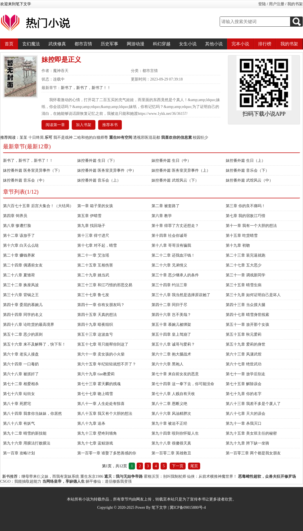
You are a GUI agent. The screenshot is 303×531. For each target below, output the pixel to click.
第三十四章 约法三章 (169, 285)
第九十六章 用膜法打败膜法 (26, 443)
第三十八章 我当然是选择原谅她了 (181, 295)
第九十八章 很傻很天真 (171, 443)
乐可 (48, 137)
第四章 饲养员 (15, 216)
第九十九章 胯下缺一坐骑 (247, 443)
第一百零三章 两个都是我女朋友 (253, 453)
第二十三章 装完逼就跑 (245, 255)
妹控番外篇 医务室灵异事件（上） (181, 170)
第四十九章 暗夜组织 (95, 325)
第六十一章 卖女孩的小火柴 (101, 354)
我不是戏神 (63, 137)
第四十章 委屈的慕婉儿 (23, 305)
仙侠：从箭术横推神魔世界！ (212, 476)
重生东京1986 (91, 476)
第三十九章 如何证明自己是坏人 (253, 295)
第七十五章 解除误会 (243, 384)
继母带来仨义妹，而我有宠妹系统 (50, 476)
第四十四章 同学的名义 (23, 315)
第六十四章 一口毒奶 (21, 364)
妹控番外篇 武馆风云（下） (175, 180)
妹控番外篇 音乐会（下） (247, 170)
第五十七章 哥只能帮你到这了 (102, 344)
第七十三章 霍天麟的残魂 (99, 384)
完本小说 (240, 43)
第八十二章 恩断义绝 (169, 404)
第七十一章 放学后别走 (245, 374)
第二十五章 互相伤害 (95, 265)
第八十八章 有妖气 (19, 423)
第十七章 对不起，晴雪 (97, 245)
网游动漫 (135, 43)
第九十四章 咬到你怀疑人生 (175, 433)
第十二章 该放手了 (19, 235)
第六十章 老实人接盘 (21, 354)
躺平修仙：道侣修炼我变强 (109, 481)
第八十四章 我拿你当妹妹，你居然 (32, 414)
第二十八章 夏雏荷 (19, 275)
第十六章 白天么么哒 (21, 245)
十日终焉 (36, 137)
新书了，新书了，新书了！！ (86, 88)
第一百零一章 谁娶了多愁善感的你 (106, 453)
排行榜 (264, 43)
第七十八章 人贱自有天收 (173, 394)
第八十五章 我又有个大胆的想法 (104, 414)
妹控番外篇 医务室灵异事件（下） (32, 170)
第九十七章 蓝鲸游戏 (95, 443)
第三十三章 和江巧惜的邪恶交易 (104, 285)
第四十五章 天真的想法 (97, 315)
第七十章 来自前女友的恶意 (175, 374)
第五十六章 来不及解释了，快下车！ (34, 344)
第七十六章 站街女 (19, 394)
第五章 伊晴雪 (89, 216)
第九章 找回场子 (91, 226)
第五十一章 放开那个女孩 (247, 325)
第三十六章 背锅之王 (21, 295)
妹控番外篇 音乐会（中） (24, 180)
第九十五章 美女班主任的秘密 (251, 433)
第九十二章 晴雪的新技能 (24, 433)
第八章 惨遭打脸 (17, 226)
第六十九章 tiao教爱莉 (96, 374)
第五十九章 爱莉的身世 (245, 344)
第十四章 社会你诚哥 (169, 235)
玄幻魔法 (31, 43)
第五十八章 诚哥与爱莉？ (173, 344)
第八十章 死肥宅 (17, 404)
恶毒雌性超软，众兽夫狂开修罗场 (267, 476)
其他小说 (214, 43)
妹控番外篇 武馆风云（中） (249, 180)
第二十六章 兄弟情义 (169, 265)
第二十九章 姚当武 (93, 275)
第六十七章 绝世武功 (243, 364)
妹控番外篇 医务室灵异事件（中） (106, 170)
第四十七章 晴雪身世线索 (247, 315)
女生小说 (188, 43)
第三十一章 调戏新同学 (245, 275)
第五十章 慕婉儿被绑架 (171, 325)
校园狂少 (200, 137)
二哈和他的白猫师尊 (90, 137)
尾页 (194, 466)
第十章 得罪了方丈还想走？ (175, 226)
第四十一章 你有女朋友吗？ (101, 305)
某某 (23, 137)
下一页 (177, 466)
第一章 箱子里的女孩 (95, 206)
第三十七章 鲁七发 (93, 295)
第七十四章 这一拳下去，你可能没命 (183, 384)
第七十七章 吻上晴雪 (95, 394)
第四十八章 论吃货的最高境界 (28, 325)
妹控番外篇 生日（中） (171, 161)
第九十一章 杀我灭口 (243, 423)
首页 (9, 43)
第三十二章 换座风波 (21, 285)
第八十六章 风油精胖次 (171, 414)
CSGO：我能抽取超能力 (20, 481)
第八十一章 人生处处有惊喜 (101, 404)
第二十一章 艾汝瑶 (93, 255)
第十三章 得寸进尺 (93, 235)
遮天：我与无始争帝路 (123, 476)
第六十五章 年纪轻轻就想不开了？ (106, 364)
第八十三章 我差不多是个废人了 (253, 404)
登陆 (262, 4)
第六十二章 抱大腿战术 (171, 354)
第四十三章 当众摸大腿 (245, 305)
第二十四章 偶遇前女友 (23, 265)
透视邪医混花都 (146, 137)
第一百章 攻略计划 (19, 453)
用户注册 (276, 4)
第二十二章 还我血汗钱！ (173, 255)
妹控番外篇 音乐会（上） (99, 180)
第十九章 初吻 (238, 245)
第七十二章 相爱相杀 (21, 384)
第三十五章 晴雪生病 (243, 285)
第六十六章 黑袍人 (167, 364)
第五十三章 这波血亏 (95, 334)
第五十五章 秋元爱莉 (243, 334)
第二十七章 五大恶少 (243, 265)
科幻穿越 (161, 43)
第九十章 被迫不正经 (169, 423)
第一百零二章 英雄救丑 (171, 453)
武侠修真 (57, 43)
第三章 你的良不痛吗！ (245, 206)
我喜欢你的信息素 (176, 137)
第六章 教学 (162, 216)
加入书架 (83, 125)
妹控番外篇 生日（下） (97, 161)
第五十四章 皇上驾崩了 (171, 334)
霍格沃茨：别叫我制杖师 (165, 476)
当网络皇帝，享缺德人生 (63, 481)
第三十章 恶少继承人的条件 (175, 275)
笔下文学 (159, 507)
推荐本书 (110, 125)
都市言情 (83, 43)
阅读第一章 (55, 125)
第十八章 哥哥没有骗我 (171, 245)
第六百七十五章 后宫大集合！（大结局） (38, 206)
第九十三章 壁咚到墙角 (97, 433)
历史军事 (109, 43)
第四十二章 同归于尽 (169, 305)
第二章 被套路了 (166, 206)
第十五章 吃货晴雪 (242, 235)
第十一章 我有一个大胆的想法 (251, 226)
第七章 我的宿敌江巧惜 (245, 216)
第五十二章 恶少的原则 (23, 334)
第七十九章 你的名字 (243, 394)
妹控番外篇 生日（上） (245, 161)
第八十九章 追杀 (91, 423)
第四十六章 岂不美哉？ (171, 315)
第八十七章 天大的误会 (245, 414)
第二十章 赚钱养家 (19, 255)
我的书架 (295, 4)
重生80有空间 (120, 137)
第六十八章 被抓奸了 (21, 374)
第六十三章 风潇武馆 (243, 354)
